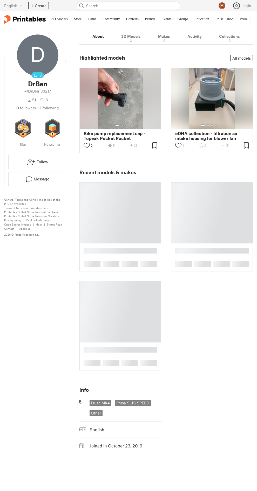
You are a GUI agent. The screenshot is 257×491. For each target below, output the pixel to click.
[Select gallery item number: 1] (117, 125)
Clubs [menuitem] (92, 19)
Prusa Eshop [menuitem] (224, 19)
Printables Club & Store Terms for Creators (31, 216)
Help (39, 224)
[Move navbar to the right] (249, 19)
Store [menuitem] (78, 19)
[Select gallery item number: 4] (216, 125)
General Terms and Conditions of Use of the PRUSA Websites (32, 201)
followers (26, 108)
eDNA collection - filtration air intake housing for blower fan (206, 136)
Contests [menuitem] (132, 19)
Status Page (54, 224)
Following (49, 108)
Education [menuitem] (201, 19)
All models (241, 58)
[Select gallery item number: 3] (212, 125)
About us (24, 228)
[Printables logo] (25, 19)
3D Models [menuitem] (59, 19)
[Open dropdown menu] (66, 60)
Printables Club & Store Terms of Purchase (31, 212)
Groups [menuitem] (183, 19)
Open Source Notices (17, 224)
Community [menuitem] (111, 19)
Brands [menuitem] (150, 19)
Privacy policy (12, 220)
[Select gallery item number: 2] (122, 125)
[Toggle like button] (87, 145)
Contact (9, 228)
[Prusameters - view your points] (222, 5)
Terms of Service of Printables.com (26, 207)
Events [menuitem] (166, 19)
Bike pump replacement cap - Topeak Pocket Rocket (114, 136)
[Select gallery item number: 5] (220, 125)
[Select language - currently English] (13, 5)
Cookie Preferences (38, 220)
